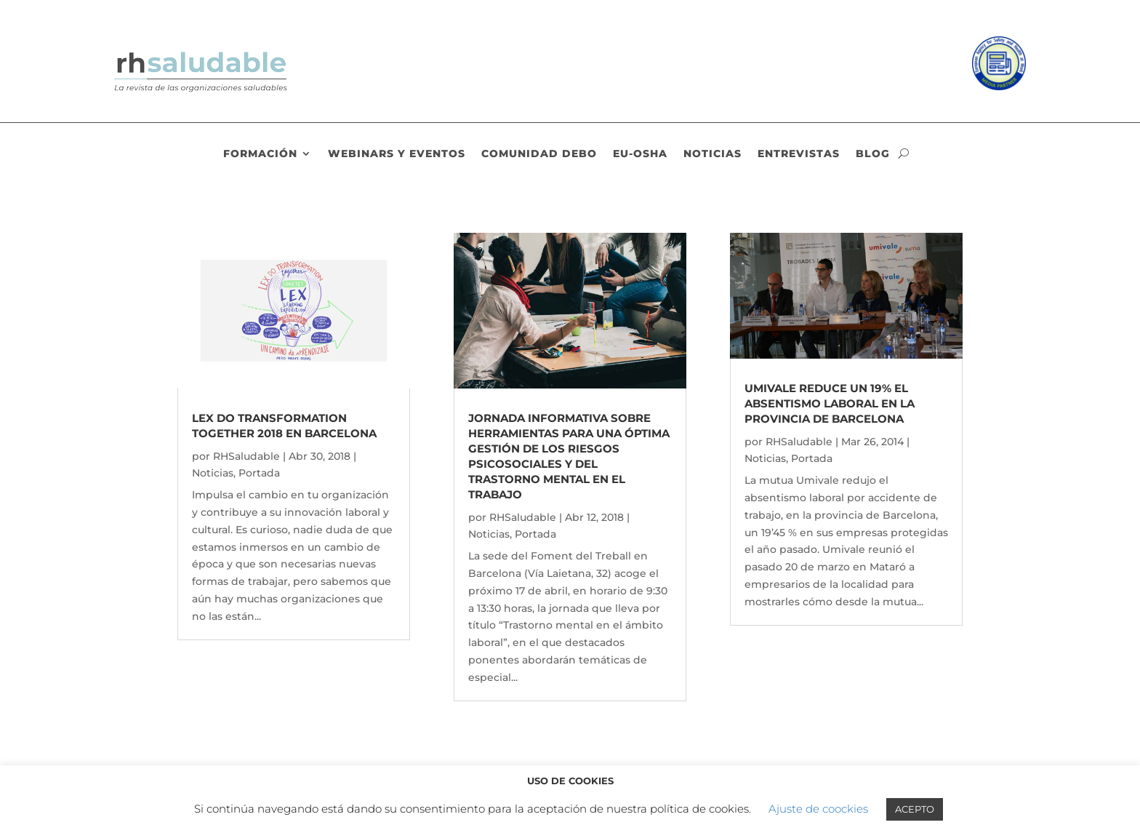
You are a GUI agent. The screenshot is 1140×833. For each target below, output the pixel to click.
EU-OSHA (640, 154)
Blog (873, 154)
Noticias (712, 154)
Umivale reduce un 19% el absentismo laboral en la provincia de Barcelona (829, 403)
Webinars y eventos (396, 154)
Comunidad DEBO (539, 154)
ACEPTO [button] (914, 809)
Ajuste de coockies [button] (818, 809)
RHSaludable (246, 456)
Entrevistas (799, 154)
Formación (260, 154)
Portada (259, 472)
